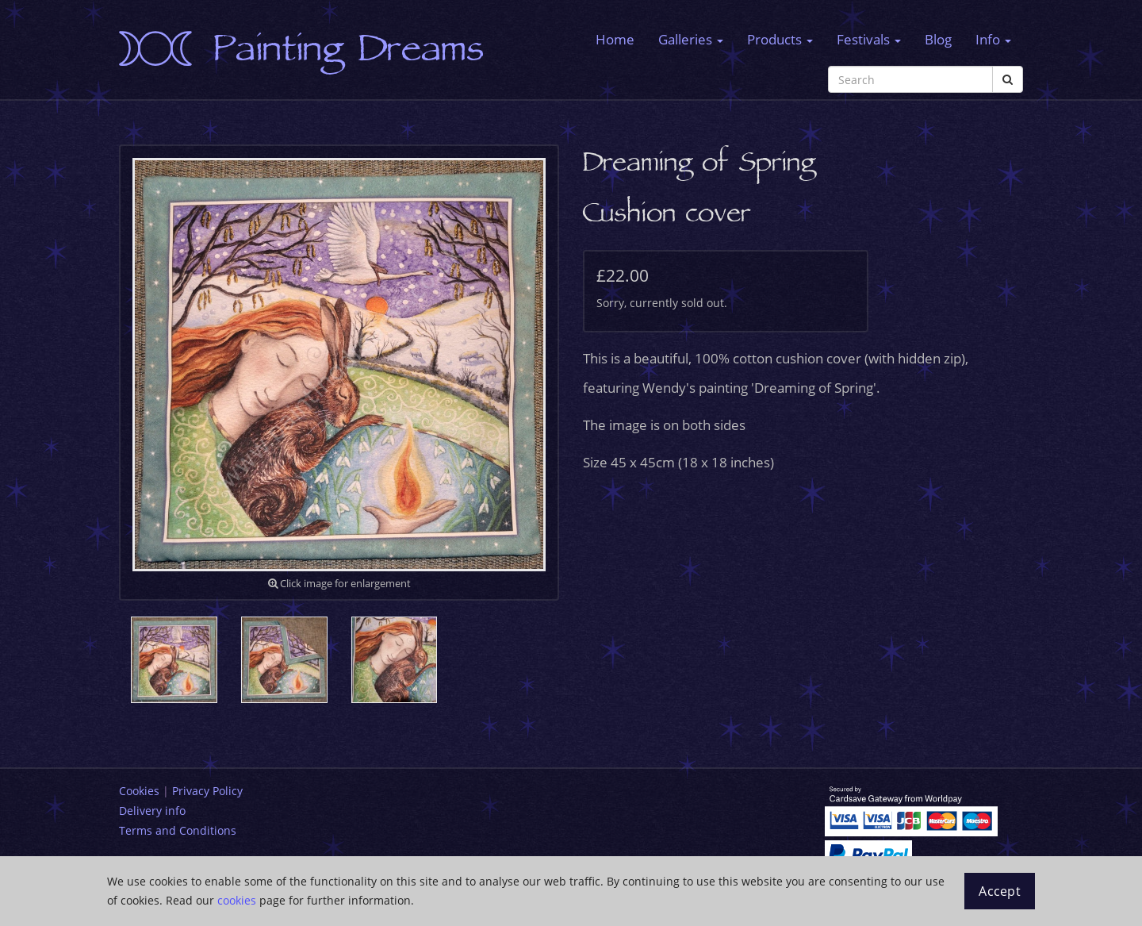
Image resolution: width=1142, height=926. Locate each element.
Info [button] (993, 39)
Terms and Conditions (177, 830)
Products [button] (780, 39)
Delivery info (152, 810)
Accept (1000, 891)
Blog (938, 39)
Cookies (139, 790)
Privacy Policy (207, 790)
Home (615, 39)
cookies (236, 900)
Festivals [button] (869, 39)
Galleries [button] (690, 39)
